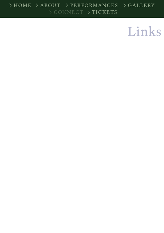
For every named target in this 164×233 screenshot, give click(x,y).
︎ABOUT (47, 5)
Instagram (138, 56)
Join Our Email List (122, 86)
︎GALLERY (138, 5)
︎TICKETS (101, 12)
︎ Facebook (139, 71)
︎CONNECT (65, 12)
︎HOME (20, 5)
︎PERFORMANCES (91, 5)
